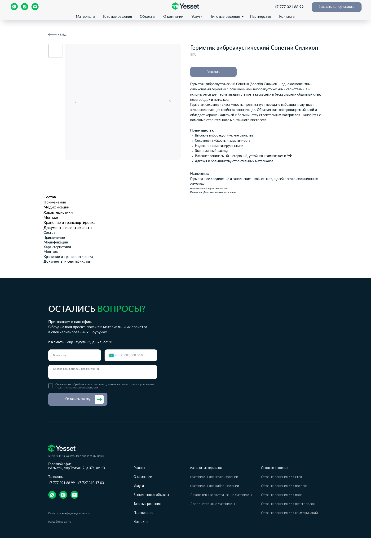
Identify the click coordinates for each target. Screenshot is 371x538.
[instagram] (24, 6)
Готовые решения (117, 16)
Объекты (147, 16)
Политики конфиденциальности (76, 387)
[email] (35, 6)
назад (62, 34)
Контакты (287, 16)
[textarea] (102, 372)
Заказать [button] (213, 72)
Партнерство (260, 16)
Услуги (197, 16)
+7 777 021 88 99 (289, 7)
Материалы (85, 16)
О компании (173, 16)
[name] (74, 355)
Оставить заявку (77, 399)
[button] (337, 7)
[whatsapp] (14, 6)
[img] (52, 495)
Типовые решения (226, 16)
